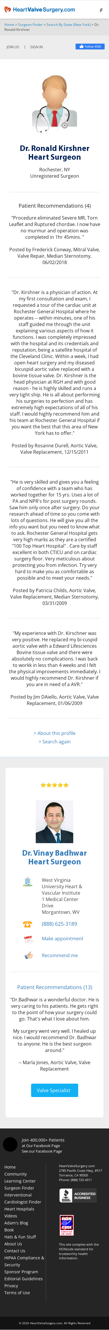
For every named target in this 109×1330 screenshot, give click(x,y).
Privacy (11, 1285)
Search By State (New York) (69, 24)
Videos (10, 1216)
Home (9, 24)
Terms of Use (17, 1292)
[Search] (101, 10)
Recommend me (60, 955)
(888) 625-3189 (59, 923)
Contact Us (14, 1251)
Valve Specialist (53, 1090)
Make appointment (62, 938)
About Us (13, 1244)
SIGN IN (36, 47)
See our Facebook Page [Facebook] (42, 1151)
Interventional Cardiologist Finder (22, 1198)
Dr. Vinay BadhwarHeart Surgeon (54, 857)
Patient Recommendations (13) (54, 987)
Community (15, 1174)
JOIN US (13, 47)
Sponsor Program (21, 1271)
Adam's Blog (16, 1223)
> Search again (55, 741)
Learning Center (20, 1181)
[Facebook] (90, 46)
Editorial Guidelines (23, 1278)
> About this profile (55, 733)
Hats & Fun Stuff (20, 1237)
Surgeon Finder (30, 24)
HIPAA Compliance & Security (24, 1261)
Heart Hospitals (19, 1209)
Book (9, 1230)
